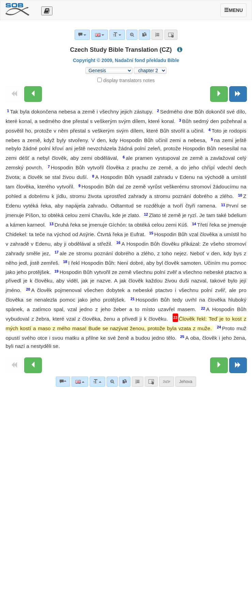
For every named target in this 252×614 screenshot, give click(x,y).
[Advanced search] (112, 382)
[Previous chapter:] (33, 94)
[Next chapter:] (219, 94)
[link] (124, 382)
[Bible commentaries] (63, 382)
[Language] (80, 382)
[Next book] (238, 94)
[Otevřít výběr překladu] (46, 10)
